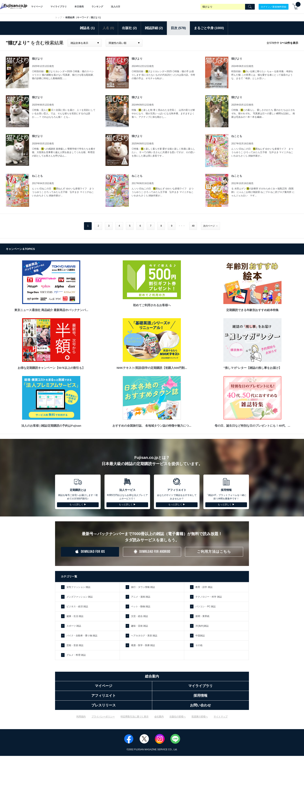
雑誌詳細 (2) (154, 28)
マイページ (37, 6)
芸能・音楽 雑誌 (74, 645)
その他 (198, 645)
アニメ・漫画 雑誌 (140, 596)
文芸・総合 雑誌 (139, 616)
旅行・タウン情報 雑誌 (143, 587)
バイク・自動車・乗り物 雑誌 (81, 635)
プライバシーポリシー (103, 716)
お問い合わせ (200, 705)
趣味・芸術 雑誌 (139, 626)
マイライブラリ (58, 6)
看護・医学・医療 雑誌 (143, 645)
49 (193, 225)
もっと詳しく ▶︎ (77, 504)
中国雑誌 (200, 635)
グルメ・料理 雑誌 (76, 655)
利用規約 (81, 716)
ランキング (97, 6)
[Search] (250, 7)
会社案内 (159, 716)
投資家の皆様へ (200, 716)
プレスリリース (103, 705)
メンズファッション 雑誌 (79, 596)
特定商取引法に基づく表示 (135, 716)
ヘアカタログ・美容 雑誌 (144, 635)
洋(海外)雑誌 (202, 626)
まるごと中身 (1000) (209, 28)
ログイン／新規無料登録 (273, 6)
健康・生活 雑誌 (74, 616)
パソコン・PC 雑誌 (205, 606)
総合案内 (152, 676)
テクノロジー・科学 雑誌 (208, 596)
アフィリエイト (103, 695)
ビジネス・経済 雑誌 (77, 606)
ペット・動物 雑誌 (140, 606)
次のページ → (210, 225)
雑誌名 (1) (87, 28)
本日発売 (79, 6)
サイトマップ (221, 716)
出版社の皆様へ (177, 716)
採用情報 (200, 695)
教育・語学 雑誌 (203, 587)
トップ (58, 17)
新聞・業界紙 (202, 616)
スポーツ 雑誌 (73, 626)
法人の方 (115, 6)
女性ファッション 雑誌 (78, 587)
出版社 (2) (129, 28)
